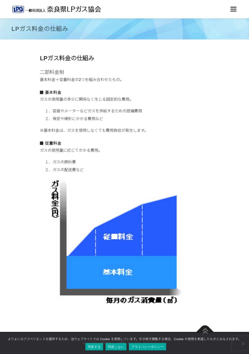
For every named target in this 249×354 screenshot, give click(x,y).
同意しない (116, 347)
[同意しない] (242, 343)
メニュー (233, 9)
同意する (94, 347)
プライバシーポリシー (147, 347)
